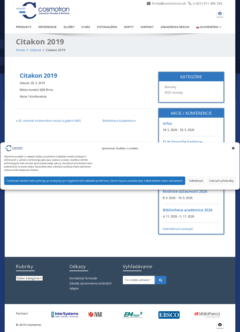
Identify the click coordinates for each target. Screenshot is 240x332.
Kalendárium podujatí (178, 229)
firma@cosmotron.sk (169, 3)
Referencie (47, 26)
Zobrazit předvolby (221, 180)
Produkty (24, 26)
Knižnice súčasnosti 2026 (185, 191)
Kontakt (147, 26)
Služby (69, 26)
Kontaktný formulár (83, 278)
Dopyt (129, 26)
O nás (85, 26)
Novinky (170, 87)
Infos (167, 123)
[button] (233, 148)
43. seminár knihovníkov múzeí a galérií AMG (49, 121)
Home (20, 50)
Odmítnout (196, 180)
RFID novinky (174, 92)
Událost (35, 50)
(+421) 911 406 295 (207, 3)
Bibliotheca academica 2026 (187, 209)
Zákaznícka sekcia (175, 26)
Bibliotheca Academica (118, 121)
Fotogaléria (107, 26)
